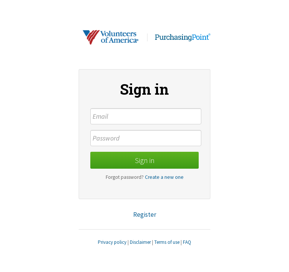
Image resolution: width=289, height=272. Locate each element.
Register (144, 214)
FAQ (187, 242)
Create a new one (164, 177)
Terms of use (166, 242)
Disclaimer (140, 242)
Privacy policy (112, 242)
